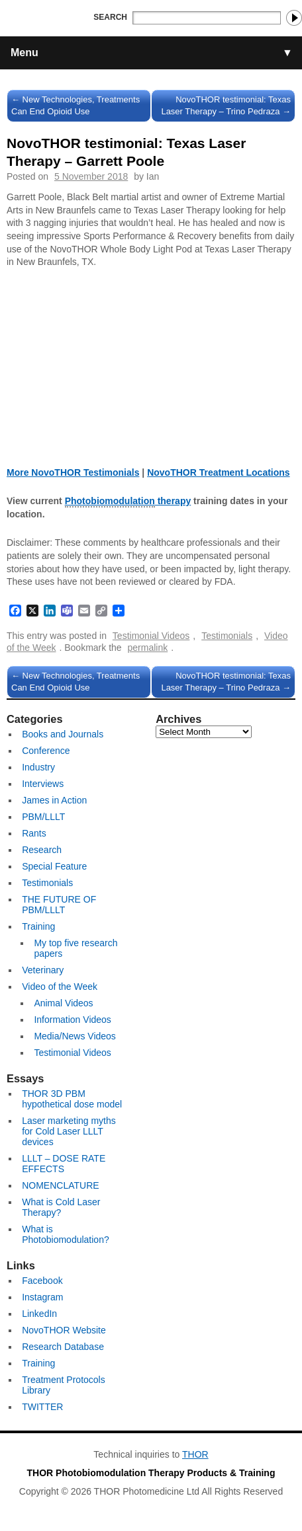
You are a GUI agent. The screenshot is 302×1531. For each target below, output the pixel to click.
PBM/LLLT (43, 816)
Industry (38, 767)
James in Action (54, 800)
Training (38, 926)
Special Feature (54, 866)
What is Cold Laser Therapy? (61, 1207)
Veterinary (43, 970)
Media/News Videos (74, 1036)
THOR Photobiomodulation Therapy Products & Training (151, 1473)
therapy (128, 501)
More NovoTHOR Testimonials (73, 472)
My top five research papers (75, 948)
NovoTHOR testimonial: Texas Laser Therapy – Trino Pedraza (226, 105)
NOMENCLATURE (60, 1185)
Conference (46, 750)
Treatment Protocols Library (63, 1385)
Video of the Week (59, 986)
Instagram (42, 1297)
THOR (195, 1454)
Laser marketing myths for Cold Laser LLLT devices (69, 1131)
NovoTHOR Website (64, 1330)
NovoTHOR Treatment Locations (218, 472)
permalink (148, 647)
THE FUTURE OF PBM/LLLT (59, 904)
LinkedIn (39, 1313)
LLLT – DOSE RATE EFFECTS (63, 1163)
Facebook (42, 1280)
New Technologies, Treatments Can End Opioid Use (75, 105)
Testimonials (226, 635)
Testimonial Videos (151, 635)
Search (110, 17)
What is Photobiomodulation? (65, 1234)
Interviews (43, 783)
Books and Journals (62, 734)
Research (42, 849)
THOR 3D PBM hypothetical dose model (72, 1098)
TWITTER (42, 1406)
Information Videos (72, 1019)
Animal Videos (63, 1003)
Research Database (63, 1346)
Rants (34, 833)
